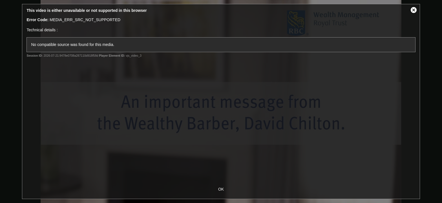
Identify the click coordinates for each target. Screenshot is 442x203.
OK (221, 189)
